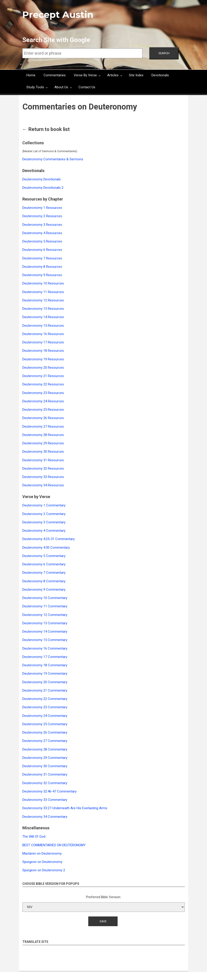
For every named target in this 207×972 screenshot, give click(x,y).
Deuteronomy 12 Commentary (44, 615)
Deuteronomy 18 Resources (43, 351)
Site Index (136, 75)
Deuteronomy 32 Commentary (44, 783)
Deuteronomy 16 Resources (43, 334)
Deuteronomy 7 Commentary (43, 573)
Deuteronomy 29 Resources (43, 443)
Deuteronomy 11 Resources (43, 292)
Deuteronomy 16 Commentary (44, 648)
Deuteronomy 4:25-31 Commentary (48, 539)
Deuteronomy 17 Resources (43, 342)
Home (30, 75)
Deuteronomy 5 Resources (42, 241)
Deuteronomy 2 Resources (42, 216)
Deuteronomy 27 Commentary (44, 741)
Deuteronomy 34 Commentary (44, 817)
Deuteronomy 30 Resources (43, 452)
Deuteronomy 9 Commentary (43, 589)
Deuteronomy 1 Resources (42, 208)
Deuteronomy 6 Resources (42, 250)
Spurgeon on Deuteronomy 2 (43, 870)
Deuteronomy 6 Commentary (43, 564)
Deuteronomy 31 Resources (43, 460)
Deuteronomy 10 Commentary (44, 598)
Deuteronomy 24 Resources (43, 401)
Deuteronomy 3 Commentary (43, 522)
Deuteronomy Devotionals (41, 179)
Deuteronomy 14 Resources (43, 317)
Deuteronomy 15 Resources (43, 326)
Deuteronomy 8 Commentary (43, 581)
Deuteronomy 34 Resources (43, 485)
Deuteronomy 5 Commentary (43, 556)
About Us (61, 87)
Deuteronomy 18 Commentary (44, 665)
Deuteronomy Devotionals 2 (42, 188)
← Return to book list (46, 129)
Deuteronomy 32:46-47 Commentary (49, 791)
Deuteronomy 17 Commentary (44, 657)
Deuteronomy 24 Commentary (44, 716)
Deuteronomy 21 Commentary (44, 690)
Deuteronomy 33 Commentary (44, 800)
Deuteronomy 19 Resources (43, 359)
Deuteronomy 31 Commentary (44, 774)
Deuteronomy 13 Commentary (44, 623)
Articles (113, 75)
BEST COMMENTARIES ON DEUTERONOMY (54, 845)
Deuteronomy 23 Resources (43, 393)
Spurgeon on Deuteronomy (42, 862)
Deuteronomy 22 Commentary (44, 699)
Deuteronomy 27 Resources (43, 426)
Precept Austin (57, 14)
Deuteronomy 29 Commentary (44, 758)
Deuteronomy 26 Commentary (44, 732)
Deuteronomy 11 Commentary (44, 606)
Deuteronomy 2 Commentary (43, 514)
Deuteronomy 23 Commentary (44, 707)
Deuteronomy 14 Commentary (44, 631)
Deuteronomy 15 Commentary (44, 640)
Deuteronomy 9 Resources (42, 275)
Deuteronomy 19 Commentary (44, 673)
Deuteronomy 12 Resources (43, 300)
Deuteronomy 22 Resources (43, 384)
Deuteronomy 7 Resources (42, 258)
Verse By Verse (85, 75)
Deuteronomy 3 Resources (42, 225)
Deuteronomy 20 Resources (43, 368)
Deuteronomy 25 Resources (43, 410)
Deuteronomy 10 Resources (43, 283)
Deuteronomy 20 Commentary (44, 682)
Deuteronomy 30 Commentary (44, 766)
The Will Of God (33, 836)
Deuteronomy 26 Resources (43, 418)
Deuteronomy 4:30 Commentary (46, 547)
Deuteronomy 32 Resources (43, 468)
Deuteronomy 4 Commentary (43, 531)
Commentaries (55, 75)
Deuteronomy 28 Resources (43, 435)
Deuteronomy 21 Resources (43, 376)
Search (164, 53)
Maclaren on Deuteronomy (42, 853)
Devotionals (160, 75)
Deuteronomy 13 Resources (43, 309)
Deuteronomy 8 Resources (42, 267)
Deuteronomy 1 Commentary (43, 505)
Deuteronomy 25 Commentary (44, 724)
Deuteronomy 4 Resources (42, 233)
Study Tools (35, 87)
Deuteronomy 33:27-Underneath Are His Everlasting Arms (64, 808)
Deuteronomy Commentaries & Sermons (52, 159)
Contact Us (87, 87)
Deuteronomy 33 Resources (43, 477)
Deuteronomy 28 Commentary (44, 749)
